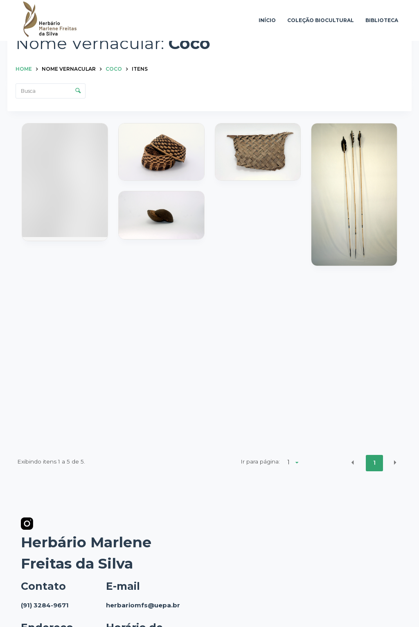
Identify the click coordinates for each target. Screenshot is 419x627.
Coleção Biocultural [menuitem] (320, 20)
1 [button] (374, 462)
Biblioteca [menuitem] (381, 20)
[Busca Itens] (51, 91)
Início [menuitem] (267, 20)
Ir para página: (260, 461)
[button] (352, 462)
